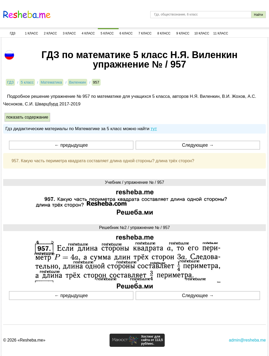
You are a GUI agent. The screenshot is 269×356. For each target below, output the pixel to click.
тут (154, 128)
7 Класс (145, 33)
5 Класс (107, 33)
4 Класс (88, 33)
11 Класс (220, 33)
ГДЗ (12, 33)
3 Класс (69, 33)
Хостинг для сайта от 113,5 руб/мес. (152, 340)
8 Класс (163, 33)
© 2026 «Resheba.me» (24, 340)
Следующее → (198, 145)
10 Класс (201, 33)
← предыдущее (71, 145)
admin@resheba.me (247, 340)
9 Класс (182, 33)
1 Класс (31, 33)
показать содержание (27, 117)
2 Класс (50, 33)
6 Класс (126, 33)
